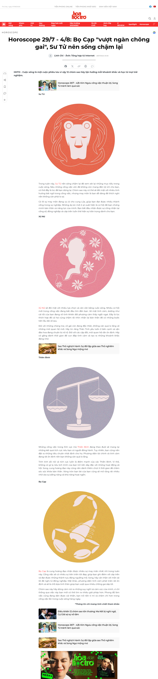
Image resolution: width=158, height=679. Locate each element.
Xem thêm (154, 24)
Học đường (42, 24)
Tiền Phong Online (63, 7)
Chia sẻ (4, 80)
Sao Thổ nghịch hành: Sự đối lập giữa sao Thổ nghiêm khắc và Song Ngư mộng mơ (86, 347)
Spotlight (133, 24)
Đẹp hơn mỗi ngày (56, 24)
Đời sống (11, 24)
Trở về (4, 100)
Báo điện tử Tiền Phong (79, 15)
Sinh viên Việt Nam (108, 7)
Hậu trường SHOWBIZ (75, 24)
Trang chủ (4, 24)
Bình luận (4, 93)
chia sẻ (65, 66)
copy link (79, 66)
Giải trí (32, 24)
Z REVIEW (120, 24)
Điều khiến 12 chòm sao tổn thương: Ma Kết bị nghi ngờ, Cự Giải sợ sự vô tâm (87, 612)
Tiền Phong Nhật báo (85, 7)
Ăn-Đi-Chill (94, 24)
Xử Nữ (42, 308)
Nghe (4, 73)
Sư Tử (58, 183)
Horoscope (144, 24)
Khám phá (21, 24)
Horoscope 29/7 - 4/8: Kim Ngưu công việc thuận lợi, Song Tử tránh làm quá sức (85, 84)
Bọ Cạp (42, 571)
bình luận (92, 66)
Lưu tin (4, 86)
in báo (85, 66)
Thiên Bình (83, 446)
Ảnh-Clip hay (107, 24)
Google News (154, 32)
